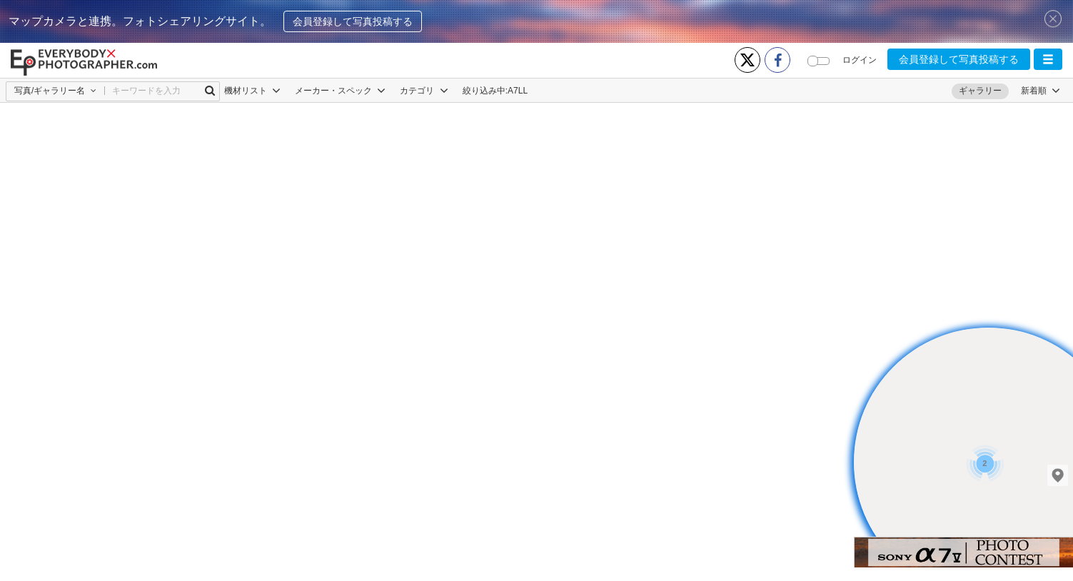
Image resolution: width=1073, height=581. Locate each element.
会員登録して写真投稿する (353, 21)
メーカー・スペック (340, 90)
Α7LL (518, 91)
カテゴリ (424, 90)
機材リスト (252, 90)
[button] (1048, 59)
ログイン (859, 60)
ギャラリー (980, 91)
